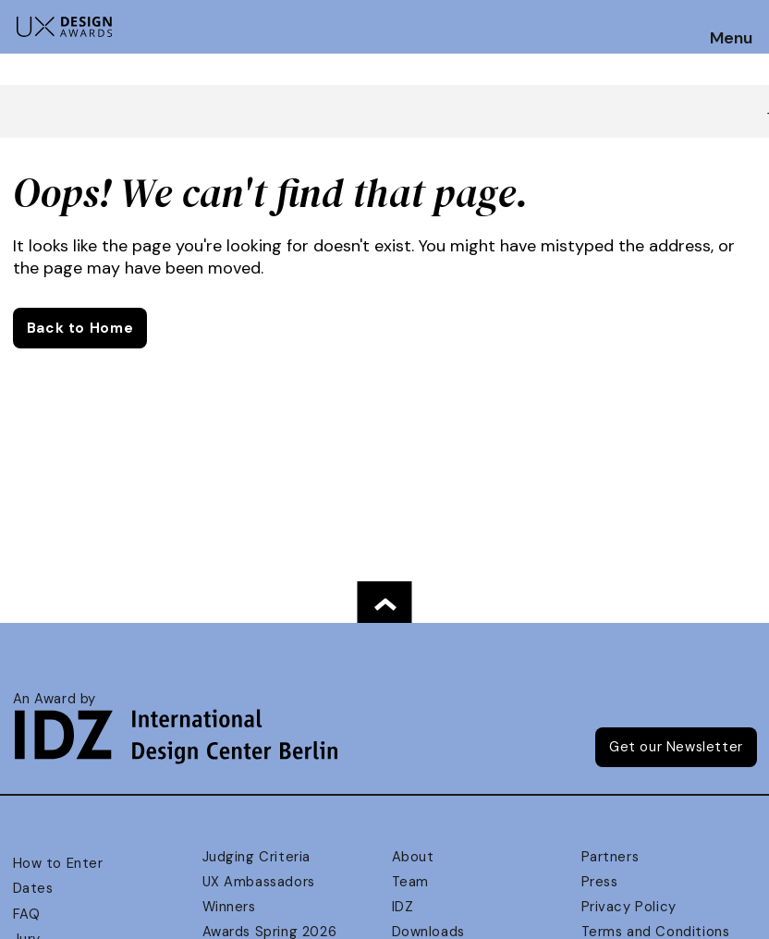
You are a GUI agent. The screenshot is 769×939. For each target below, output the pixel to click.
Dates (33, 888)
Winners (229, 906)
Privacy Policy (629, 906)
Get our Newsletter (676, 747)
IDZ (403, 906)
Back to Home (80, 328)
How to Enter (58, 863)
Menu (731, 39)
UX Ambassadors (258, 881)
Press (599, 881)
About (413, 857)
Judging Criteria (256, 857)
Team (410, 881)
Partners (610, 857)
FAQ (27, 914)
